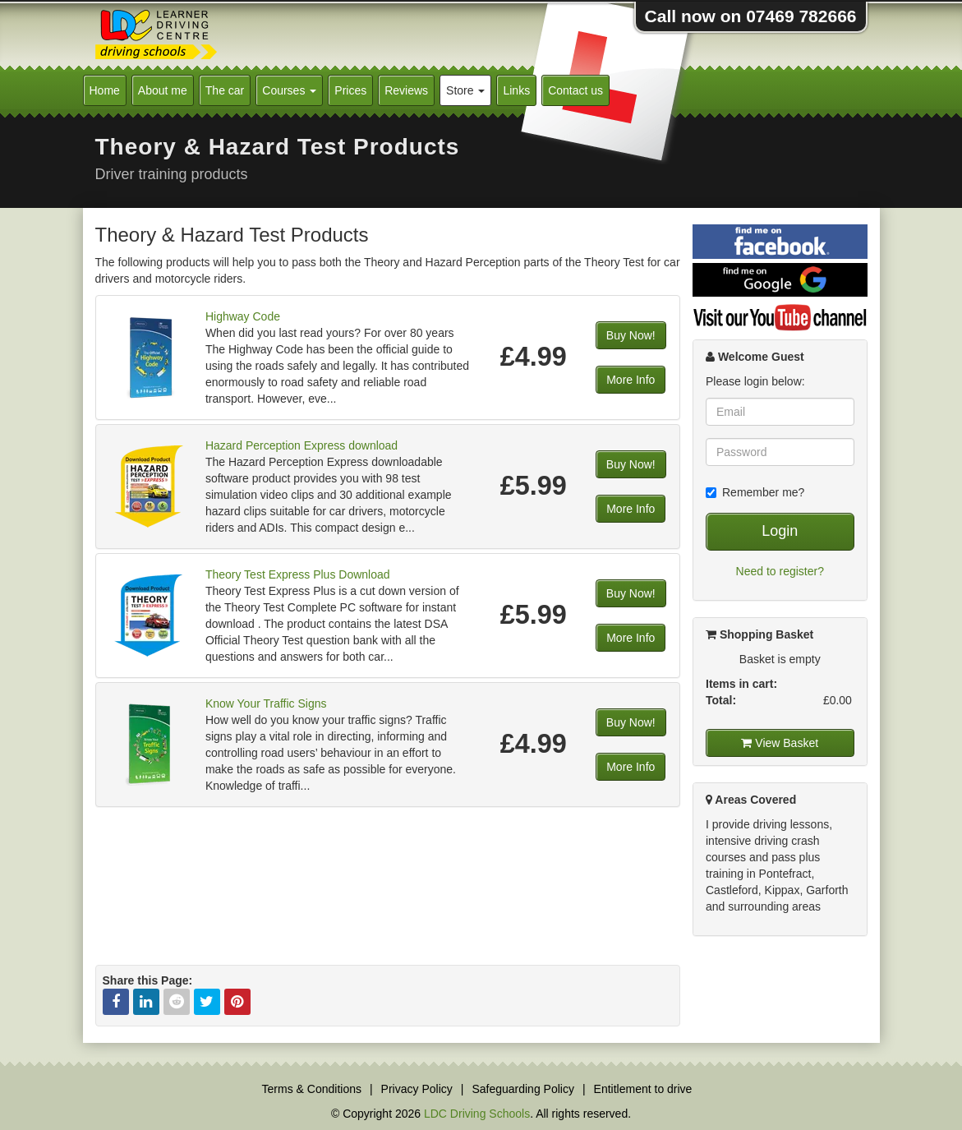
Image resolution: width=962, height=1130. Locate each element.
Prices (350, 90)
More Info (630, 379)
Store (465, 90)
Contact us (575, 90)
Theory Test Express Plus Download (297, 574)
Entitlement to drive (643, 1088)
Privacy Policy (417, 1088)
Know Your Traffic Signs (266, 703)
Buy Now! (631, 335)
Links (516, 90)
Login (780, 531)
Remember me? (755, 492)
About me (162, 90)
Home (105, 90)
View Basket (779, 742)
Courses (289, 90)
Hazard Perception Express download (301, 445)
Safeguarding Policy (523, 1088)
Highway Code (242, 316)
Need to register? (780, 571)
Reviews (406, 90)
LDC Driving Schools (477, 1113)
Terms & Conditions (311, 1088)
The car (224, 90)
